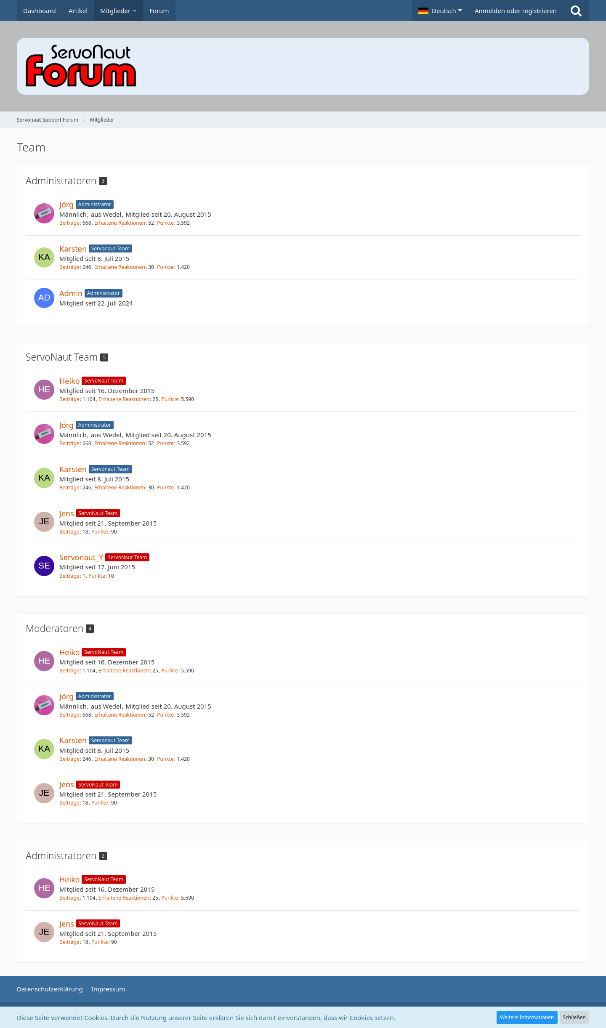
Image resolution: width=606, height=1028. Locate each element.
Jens (66, 513)
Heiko (69, 381)
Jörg (66, 204)
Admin (70, 293)
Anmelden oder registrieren (516, 10)
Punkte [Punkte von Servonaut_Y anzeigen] (96, 575)
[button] (440, 10)
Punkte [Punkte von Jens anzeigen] (99, 531)
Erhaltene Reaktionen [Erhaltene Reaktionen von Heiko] (123, 399)
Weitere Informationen (527, 1017)
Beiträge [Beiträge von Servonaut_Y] (69, 575)
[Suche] (576, 10)
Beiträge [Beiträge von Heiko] (69, 399)
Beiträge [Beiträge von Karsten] (69, 267)
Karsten (73, 249)
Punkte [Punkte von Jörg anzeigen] (165, 222)
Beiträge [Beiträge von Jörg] (69, 222)
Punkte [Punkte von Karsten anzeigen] (165, 267)
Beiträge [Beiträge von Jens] (69, 531)
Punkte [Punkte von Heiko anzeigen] (169, 399)
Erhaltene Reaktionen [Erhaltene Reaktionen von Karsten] (119, 267)
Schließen (574, 1017)
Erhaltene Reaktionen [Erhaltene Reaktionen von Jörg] (119, 222)
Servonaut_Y (81, 557)
